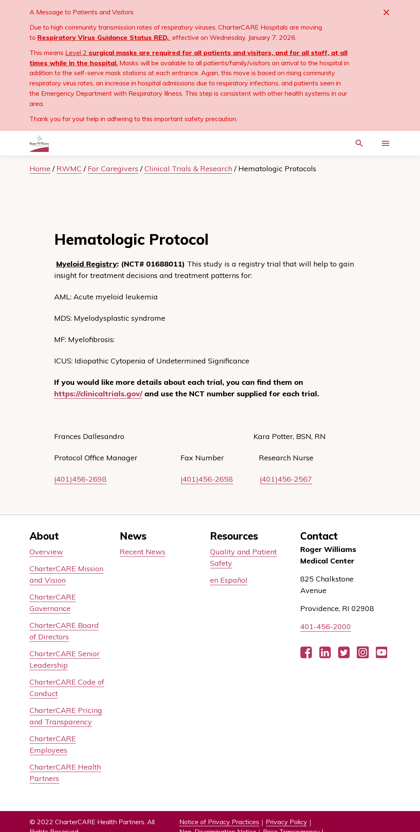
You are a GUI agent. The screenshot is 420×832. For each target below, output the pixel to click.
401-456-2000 (325, 626)
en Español (228, 580)
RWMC (69, 168)
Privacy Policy (286, 822)
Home (40, 168)
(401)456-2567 (286, 479)
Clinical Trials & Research (188, 168)
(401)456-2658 (206, 479)
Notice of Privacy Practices (219, 822)
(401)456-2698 (80, 479)
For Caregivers (113, 168)
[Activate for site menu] (385, 143)
